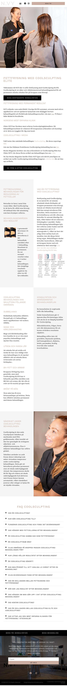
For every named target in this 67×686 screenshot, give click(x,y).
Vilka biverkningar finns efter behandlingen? (30, 575)
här (52, 114)
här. (54, 153)
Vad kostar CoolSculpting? (21, 603)
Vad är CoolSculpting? (19, 513)
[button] (20, 3)
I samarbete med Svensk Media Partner (56, 683)
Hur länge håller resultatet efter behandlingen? (32, 556)
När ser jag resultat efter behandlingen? (28, 589)
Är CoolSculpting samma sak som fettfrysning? (31, 536)
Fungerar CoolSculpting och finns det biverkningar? (34, 525)
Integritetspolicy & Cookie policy (33, 683)
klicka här (50, 159)
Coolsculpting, (40, 141)
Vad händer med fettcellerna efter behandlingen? (33, 530)
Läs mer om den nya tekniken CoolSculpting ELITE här (48, 248)
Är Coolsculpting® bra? (19, 542)
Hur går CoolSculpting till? (22, 519)
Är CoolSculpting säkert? (20, 561)
